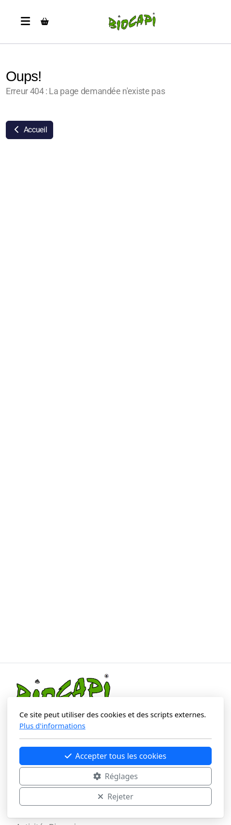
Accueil (29, 129)
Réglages (115, 776)
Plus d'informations (52, 725)
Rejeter (115, 796)
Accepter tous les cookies (116, 756)
